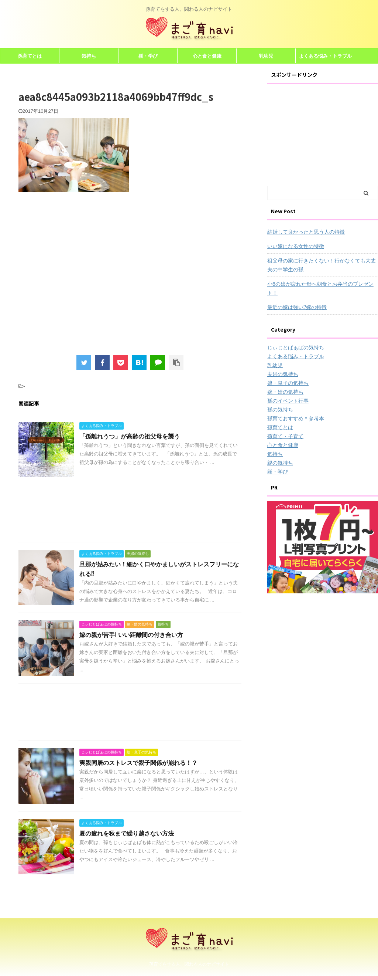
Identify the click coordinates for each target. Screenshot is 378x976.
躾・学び (148, 56)
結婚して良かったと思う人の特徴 (306, 232)
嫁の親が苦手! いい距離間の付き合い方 (131, 634)
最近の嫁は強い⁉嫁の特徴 (297, 307)
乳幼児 (266, 56)
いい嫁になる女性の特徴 (295, 246)
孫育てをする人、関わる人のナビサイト (189, 963)
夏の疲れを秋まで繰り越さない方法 (126, 833)
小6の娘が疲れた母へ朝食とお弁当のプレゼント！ (320, 288)
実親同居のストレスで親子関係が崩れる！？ (138, 762)
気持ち (89, 56)
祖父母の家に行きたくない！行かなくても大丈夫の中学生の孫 (321, 265)
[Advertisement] (80, 278)
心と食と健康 (207, 56)
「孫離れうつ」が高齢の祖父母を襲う (129, 436)
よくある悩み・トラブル (325, 56)
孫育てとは (30, 56)
